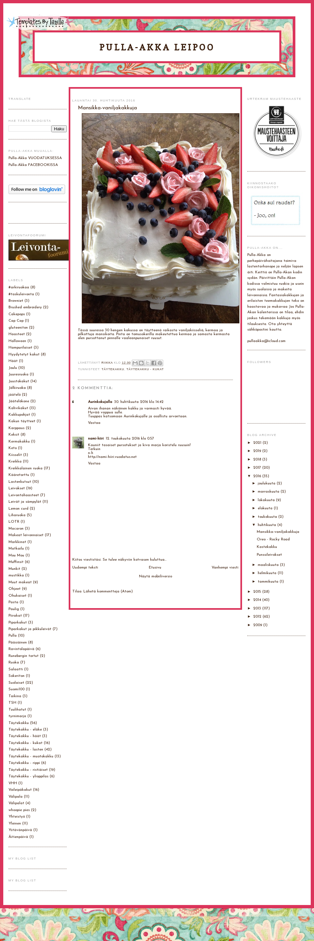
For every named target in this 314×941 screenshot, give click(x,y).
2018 (257, 459)
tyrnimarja (17, 716)
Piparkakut (18, 622)
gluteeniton (18, 328)
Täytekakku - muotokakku (31, 756)
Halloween (17, 341)
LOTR (14, 522)
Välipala (16, 797)
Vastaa (94, 423)
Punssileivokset (269, 555)
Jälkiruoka (17, 388)
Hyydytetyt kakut (24, 354)
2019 (257, 451)
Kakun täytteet (22, 421)
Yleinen (15, 823)
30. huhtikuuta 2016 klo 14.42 (139, 402)
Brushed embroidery (25, 307)
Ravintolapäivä (21, 649)
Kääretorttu (19, 475)
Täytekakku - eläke (25, 730)
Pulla (13, 636)
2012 (258, 617)
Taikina (15, 696)
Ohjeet (15, 589)
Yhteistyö (17, 817)
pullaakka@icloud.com (266, 341)
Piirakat (15, 616)
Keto (13, 448)
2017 (257, 468)
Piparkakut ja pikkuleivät (30, 629)
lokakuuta (267, 500)
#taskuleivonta (21, 294)
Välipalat (16, 803)
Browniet (16, 301)
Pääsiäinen (18, 642)
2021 (258, 443)
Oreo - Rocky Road (273, 539)
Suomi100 (17, 689)
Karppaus (17, 428)
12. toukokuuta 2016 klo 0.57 (130, 439)
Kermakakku (19, 441)
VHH (13, 783)
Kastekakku (267, 547)
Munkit (14, 569)
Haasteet (17, 334)
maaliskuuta (269, 565)
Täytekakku (112, 369)
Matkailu (16, 549)
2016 (257, 476)
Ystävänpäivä (20, 830)
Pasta (13, 602)
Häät (13, 361)
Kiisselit (15, 455)
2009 (258, 625)
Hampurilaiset (20, 348)
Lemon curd (18, 509)
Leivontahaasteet (24, 495)
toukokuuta (268, 517)
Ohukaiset (17, 596)
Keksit (14, 435)
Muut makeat (20, 582)
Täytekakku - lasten (26, 749)
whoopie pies (19, 810)
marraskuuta (269, 492)
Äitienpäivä (18, 837)
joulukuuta (267, 483)
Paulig (14, 609)
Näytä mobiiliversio (155, 576)
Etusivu (155, 568)
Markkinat (17, 542)
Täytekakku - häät (25, 736)
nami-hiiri (96, 439)
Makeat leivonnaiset (26, 535)
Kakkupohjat (19, 415)
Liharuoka (17, 515)
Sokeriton (17, 676)
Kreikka (15, 461)
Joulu (13, 368)
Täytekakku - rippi (24, 763)
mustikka (16, 575)
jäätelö (15, 395)
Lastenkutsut (20, 482)
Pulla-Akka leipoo (157, 47)
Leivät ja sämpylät (25, 502)
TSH (12, 703)
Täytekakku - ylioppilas (28, 776)
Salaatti (16, 669)
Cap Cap (16, 321)
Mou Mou (16, 555)
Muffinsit (16, 562)
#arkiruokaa (19, 287)
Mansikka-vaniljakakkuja (278, 532)
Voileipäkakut (20, 790)
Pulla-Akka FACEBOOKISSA (33, 165)
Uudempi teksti (85, 568)
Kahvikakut (18, 408)
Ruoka (14, 662)
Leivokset (17, 488)
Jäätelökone (19, 401)
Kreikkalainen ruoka (26, 468)
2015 (257, 592)
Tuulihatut (17, 710)
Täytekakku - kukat (145, 369)
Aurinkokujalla (100, 402)
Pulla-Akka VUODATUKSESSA (35, 158)
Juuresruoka (18, 374)
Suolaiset (16, 683)
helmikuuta (268, 573)
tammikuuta (269, 582)
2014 (257, 600)
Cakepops (17, 314)
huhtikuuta (267, 525)
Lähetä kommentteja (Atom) (108, 591)
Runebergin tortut (24, 656)
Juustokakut (19, 381)
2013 (257, 608)
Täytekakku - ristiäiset (28, 770)
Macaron (16, 529)
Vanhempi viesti (225, 568)
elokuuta (266, 508)
